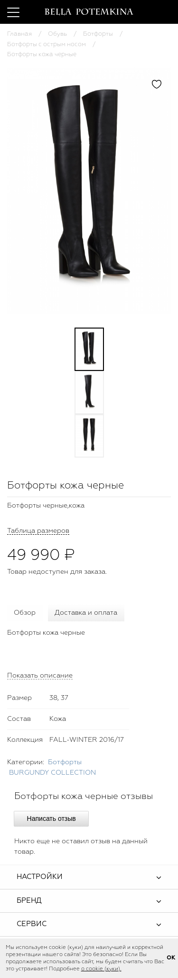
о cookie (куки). (101, 969)
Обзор (25, 612)
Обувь (57, 34)
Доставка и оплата (86, 612)
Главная (19, 34)
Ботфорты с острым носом (46, 44)
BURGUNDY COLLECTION (52, 772)
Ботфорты (98, 34)
